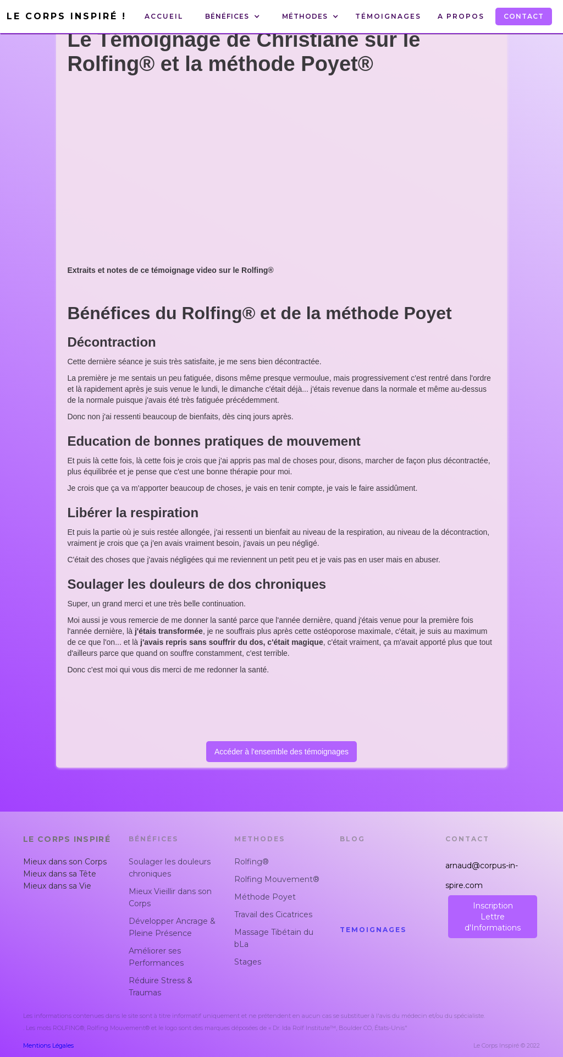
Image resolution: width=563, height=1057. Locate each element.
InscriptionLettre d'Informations (493, 917)
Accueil (164, 16)
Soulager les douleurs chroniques (170, 868)
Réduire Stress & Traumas (160, 987)
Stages (247, 962)
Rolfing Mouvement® (276, 879)
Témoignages (388, 16)
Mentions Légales (48, 1045)
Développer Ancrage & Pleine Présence (172, 927)
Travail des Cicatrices (273, 914)
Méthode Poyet (265, 897)
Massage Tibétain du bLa (273, 938)
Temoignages (373, 929)
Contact (524, 16)
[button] (232, 16)
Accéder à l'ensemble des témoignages (281, 751)
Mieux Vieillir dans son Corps (170, 897)
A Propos (461, 16)
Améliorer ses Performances (156, 957)
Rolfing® (251, 862)
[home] (69, 16)
